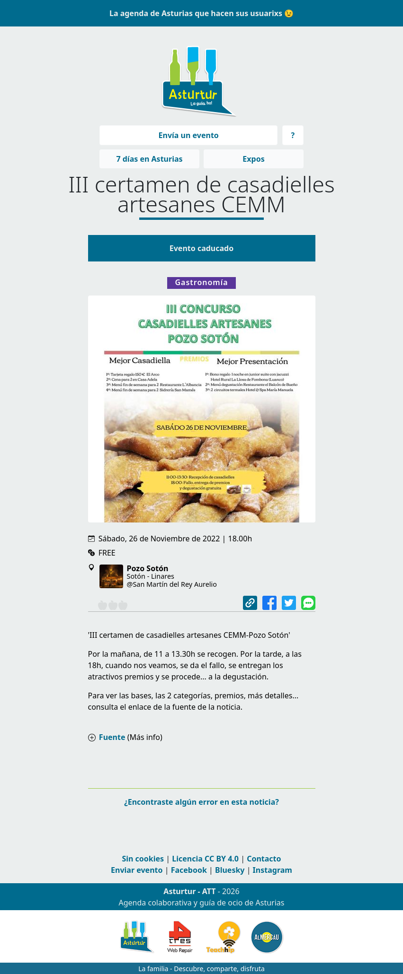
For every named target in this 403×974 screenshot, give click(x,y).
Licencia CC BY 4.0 (205, 858)
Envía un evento (189, 135)
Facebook (189, 870)
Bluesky (229, 870)
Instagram (272, 870)
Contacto (264, 858)
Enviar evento (136, 870)
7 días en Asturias (149, 159)
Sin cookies (143, 858)
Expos (253, 159)
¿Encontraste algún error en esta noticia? (201, 802)
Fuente (112, 737)
